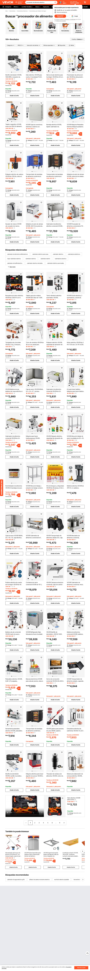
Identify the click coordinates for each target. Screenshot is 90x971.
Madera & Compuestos (78, 31)
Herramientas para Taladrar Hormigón (37, 11)
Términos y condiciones (70, 19)
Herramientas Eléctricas (22, 11)
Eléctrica (11, 30)
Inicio (6, 11)
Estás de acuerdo (81, 967)
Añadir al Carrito (14, 95)
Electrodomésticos (38, 30)
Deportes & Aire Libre (51, 31)
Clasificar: (74, 39)
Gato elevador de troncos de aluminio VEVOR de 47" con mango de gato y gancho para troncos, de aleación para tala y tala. (13, 856)
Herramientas (12, 11)
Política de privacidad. (61, 20)
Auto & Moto (24, 30)
